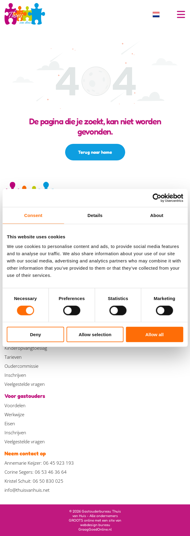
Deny (35, 334)
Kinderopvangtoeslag (26, 348)
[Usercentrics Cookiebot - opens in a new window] (157, 198)
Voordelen (15, 405)
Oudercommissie (21, 366)
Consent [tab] (33, 215)
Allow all (154, 334)
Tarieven (13, 357)
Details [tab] (95, 215)
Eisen (10, 423)
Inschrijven (15, 375)
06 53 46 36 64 (51, 472)
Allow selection (95, 334)
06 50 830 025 (48, 481)
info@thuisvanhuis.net (27, 490)
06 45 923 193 (58, 463)
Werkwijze (14, 414)
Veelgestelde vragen (25, 384)
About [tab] (156, 215)
